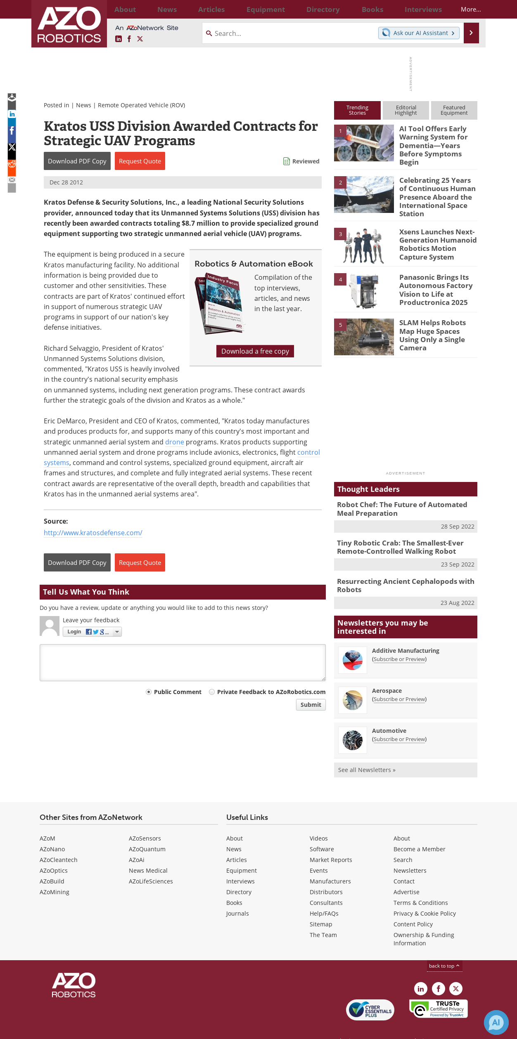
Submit (311, 704)
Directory (238, 875)
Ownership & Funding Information (424, 922)
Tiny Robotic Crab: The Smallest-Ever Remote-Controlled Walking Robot (394, 533)
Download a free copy (255, 351)
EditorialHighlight (406, 110)
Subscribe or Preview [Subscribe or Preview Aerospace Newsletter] (399, 682)
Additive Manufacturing (405, 634)
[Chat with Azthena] (496, 1022)
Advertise (407, 875)
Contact (404, 865)
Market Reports (331, 843)
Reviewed (306, 161)
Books (234, 886)
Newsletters (410, 854)
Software (322, 832)
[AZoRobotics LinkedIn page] (118, 39)
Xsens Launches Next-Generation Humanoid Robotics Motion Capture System (438, 231)
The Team (323, 918)
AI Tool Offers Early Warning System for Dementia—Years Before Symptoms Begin (437, 139)
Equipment (241, 854)
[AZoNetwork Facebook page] (129, 39)
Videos (319, 822)
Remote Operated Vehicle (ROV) (141, 105)
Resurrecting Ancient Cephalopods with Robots (399, 570)
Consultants (326, 886)
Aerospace (387, 674)
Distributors (326, 875)
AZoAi (137, 843)
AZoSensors (145, 822)
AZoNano (52, 832)
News (83, 105)
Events (319, 854)
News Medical (148, 854)
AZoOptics (54, 854)
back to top (444, 949)
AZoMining (54, 875)
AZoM (47, 822)
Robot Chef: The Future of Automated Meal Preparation (404, 497)
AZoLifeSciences (151, 865)
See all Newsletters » (367, 753)
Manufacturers (330, 865)
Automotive (389, 714)
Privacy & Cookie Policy (425, 897)
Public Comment (178, 692)
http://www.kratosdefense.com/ (93, 532)
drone (174, 441)
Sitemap (321, 907)
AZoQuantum (147, 832)
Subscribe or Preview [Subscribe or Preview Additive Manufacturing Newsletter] (399, 642)
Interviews (240, 865)
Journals (237, 897)
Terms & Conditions (421, 886)
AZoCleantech (59, 843)
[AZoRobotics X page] (140, 39)
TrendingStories (357, 110)
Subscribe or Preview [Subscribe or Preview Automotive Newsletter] (399, 722)
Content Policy (413, 907)
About (234, 822)
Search (403, 843)
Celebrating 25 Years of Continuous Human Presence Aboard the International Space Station (435, 189)
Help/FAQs (324, 897)
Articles (236, 843)
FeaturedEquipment (454, 110)
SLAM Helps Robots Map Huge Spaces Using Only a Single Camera (436, 319)
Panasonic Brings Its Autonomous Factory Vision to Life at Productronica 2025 (431, 277)
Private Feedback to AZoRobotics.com (271, 692)
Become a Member (420, 832)
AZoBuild (52, 865)
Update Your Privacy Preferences (102, 1028)
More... (463, 9)
